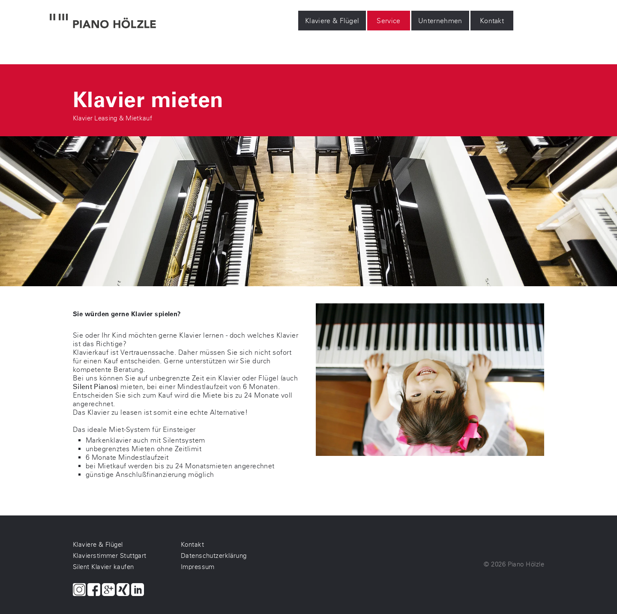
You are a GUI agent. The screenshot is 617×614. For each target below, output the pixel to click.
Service (389, 21)
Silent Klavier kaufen (103, 567)
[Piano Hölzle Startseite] (102, 22)
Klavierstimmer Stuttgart (110, 556)
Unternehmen (440, 21)
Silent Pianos (95, 387)
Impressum (198, 567)
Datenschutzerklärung (214, 556)
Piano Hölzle (526, 564)
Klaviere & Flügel (332, 21)
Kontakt (492, 21)
